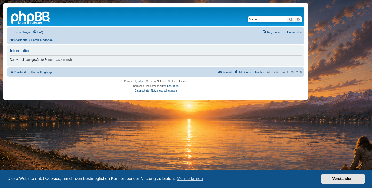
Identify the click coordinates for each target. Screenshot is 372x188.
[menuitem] (38, 32)
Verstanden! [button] (343, 179)
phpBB (142, 81)
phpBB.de (173, 86)
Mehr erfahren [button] (190, 178)
